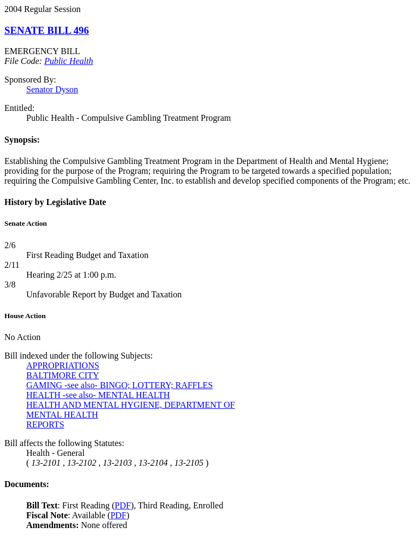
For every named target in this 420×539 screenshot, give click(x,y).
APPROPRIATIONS (62, 365)
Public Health (68, 61)
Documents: (26, 484)
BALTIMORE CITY (62, 375)
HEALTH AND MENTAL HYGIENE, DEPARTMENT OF (130, 404)
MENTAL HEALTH (62, 414)
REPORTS (45, 424)
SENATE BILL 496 (46, 30)
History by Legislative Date (55, 202)
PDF (123, 505)
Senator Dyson (52, 89)
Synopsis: (22, 139)
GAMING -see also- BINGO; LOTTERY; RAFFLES (119, 385)
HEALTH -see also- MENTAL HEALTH (98, 395)
